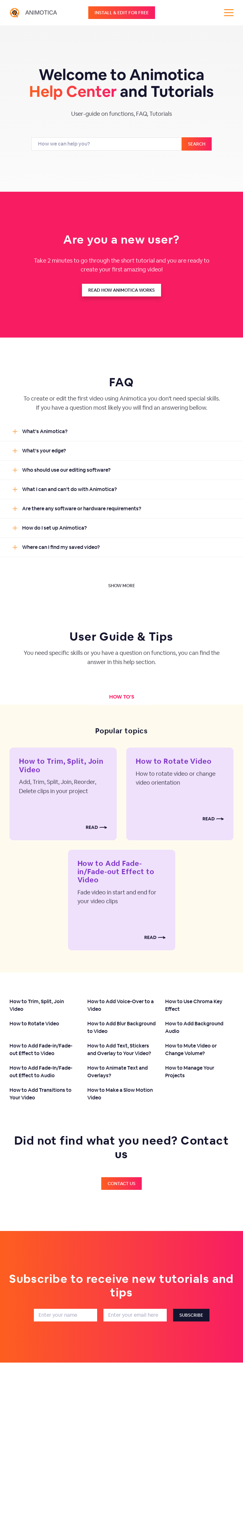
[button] (121, 431)
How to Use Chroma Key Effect (193, 1005)
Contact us (121, 1183)
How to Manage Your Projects (189, 1072)
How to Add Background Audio (194, 1027)
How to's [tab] (121, 696)
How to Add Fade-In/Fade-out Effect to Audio (40, 1072)
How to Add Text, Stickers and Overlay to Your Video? (119, 1049)
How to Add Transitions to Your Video (40, 1094)
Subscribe (191, 1315)
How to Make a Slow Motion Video (120, 1094)
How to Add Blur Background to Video (121, 1027)
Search (196, 144)
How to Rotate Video (174, 761)
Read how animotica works (121, 290)
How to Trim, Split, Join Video (61, 765)
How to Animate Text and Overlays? (117, 1072)
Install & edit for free (122, 13)
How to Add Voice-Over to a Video (120, 1005)
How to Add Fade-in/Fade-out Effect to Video (116, 872)
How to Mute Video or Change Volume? (191, 1049)
